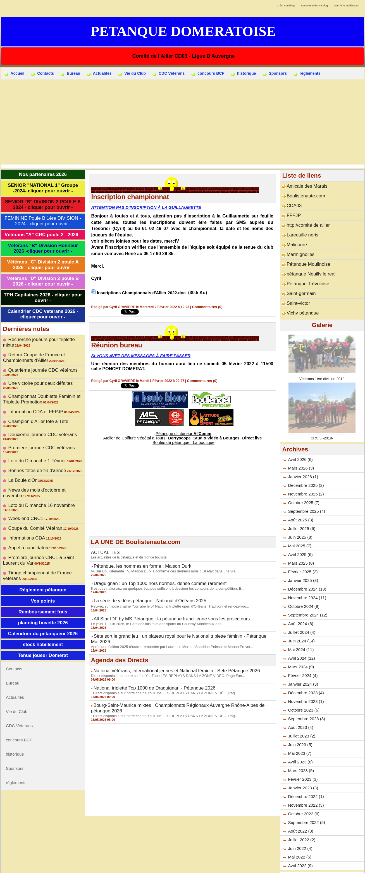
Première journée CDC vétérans (36, 421)
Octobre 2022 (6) (303, 798)
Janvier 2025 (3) (302, 565)
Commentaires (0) (206, 307)
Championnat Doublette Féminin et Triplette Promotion (36, 383)
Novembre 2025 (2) (305, 478)
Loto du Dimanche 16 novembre (36, 467)
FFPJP (293, 211)
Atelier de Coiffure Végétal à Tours (145, 435)
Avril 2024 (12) (300, 642)
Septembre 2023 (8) (305, 703)
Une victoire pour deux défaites (35, 373)
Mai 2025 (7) (299, 530)
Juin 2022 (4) (299, 833)
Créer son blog (286, 5)
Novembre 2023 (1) (305, 686)
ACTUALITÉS (103, 549)
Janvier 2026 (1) (302, 461)
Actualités (99, 73)
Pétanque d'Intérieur (183, 432)
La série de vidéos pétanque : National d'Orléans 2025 (141, 593)
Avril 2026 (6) (299, 444)
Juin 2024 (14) (300, 625)
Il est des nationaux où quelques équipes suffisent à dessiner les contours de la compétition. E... (162, 582)
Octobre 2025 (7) (303, 487)
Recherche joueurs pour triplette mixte (41, 339)
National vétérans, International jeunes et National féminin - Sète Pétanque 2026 (163, 653)
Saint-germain (299, 281)
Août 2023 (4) (300, 712)
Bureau (70, 73)
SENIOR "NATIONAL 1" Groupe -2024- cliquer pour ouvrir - (43, 188)
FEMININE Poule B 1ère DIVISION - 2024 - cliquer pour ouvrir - (43, 221)
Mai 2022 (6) (299, 841)
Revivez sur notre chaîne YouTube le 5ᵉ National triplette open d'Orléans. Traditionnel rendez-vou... (164, 598)
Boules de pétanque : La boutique (183, 439)
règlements (307, 73)
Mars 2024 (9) (300, 651)
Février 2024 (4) (302, 660)
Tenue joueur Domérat (43, 603)
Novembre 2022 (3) (305, 789)
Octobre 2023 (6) (303, 694)
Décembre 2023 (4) (305, 677)
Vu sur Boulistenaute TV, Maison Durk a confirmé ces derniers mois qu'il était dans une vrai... (160, 566)
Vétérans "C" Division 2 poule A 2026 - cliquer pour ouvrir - (42, 264)
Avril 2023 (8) (299, 746)
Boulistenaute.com (303, 194)
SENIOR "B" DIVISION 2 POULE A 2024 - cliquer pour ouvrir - (43, 204)
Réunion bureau (116, 345)
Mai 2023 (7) (299, 738)
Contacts (42, 73)
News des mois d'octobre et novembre (41, 455)
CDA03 (293, 203)
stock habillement (43, 592)
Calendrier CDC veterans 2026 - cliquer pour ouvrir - (43, 314)
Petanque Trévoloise (304, 272)
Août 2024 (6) (300, 608)
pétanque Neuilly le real (307, 263)
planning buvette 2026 (43, 571)
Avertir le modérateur (346, 5)
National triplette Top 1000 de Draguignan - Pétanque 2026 (144, 669)
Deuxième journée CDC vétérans (37, 412)
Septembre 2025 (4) (305, 496)
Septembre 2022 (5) (305, 807)
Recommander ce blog (314, 5)
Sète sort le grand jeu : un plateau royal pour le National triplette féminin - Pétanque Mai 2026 (174, 626)
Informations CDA (23, 493)
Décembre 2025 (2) (305, 470)
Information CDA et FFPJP (31, 395)
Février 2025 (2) (302, 556)
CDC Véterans (168, 73)
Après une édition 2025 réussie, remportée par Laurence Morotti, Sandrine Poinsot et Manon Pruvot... (166, 630)
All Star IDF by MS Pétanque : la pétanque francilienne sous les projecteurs (159, 610)
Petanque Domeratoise (183, 31)
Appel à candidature (25, 502)
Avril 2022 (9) (299, 850)
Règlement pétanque (43, 538)
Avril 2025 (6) (299, 539)
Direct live (235, 435)
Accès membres (182, 866)
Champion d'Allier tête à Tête (33, 403)
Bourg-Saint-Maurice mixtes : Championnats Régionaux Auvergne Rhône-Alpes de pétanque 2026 (178, 685)
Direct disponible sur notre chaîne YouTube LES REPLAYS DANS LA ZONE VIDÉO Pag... (159, 674)
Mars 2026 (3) (300, 452)
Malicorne (295, 237)
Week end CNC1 (23, 476)
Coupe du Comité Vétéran (31, 485)
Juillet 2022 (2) (301, 824)
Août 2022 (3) (300, 815)
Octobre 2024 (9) (303, 591)
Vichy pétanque (300, 298)
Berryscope (180, 435)
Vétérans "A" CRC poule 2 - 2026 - (42, 234)
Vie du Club (132, 73)
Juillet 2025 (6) (301, 513)
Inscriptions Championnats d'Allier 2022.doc (144, 292)
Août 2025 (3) (300, 504)
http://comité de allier (305, 220)
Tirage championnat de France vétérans (43, 524)
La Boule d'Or (20, 446)
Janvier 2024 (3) (302, 668)
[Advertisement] (183, 121)
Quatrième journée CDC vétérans (37, 364)
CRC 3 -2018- (322, 422)
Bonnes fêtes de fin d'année (32, 438)
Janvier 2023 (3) (302, 772)
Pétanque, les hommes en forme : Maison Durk (134, 561)
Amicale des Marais (304, 185)
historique (243, 73)
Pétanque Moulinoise (305, 255)
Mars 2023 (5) (300, 755)
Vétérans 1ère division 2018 (322, 363)
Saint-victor (296, 289)
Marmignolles (298, 246)
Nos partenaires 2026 (43, 174)
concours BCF (207, 73)
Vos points (43, 549)
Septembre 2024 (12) (306, 599)
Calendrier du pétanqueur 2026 (43, 581)
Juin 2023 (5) (299, 729)
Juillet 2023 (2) (301, 720)
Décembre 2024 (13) (306, 573)
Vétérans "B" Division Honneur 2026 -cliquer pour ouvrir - (43, 248)
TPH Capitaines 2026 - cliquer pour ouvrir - (43, 297)
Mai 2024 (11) (300, 634)
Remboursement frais (42, 560)
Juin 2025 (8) (299, 521)
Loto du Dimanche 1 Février (32, 429)
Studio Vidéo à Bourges (208, 435)
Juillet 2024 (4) (301, 617)
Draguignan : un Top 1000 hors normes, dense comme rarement (149, 577)
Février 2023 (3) (302, 763)
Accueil (14, 73)
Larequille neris (300, 229)
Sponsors (275, 73)
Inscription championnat (130, 196)
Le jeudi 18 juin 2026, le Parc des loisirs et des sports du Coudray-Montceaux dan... (153, 614)
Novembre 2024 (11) (306, 582)
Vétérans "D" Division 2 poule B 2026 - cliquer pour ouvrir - (43, 281)
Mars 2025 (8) (300, 547)
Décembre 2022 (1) (305, 781)
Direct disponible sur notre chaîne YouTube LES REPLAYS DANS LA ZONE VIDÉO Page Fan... (162, 658)
